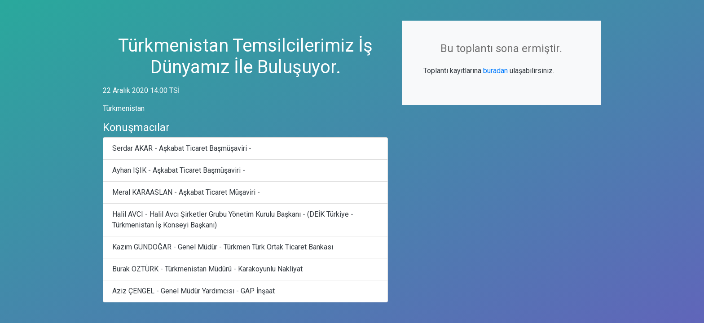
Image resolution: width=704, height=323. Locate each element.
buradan (495, 70)
